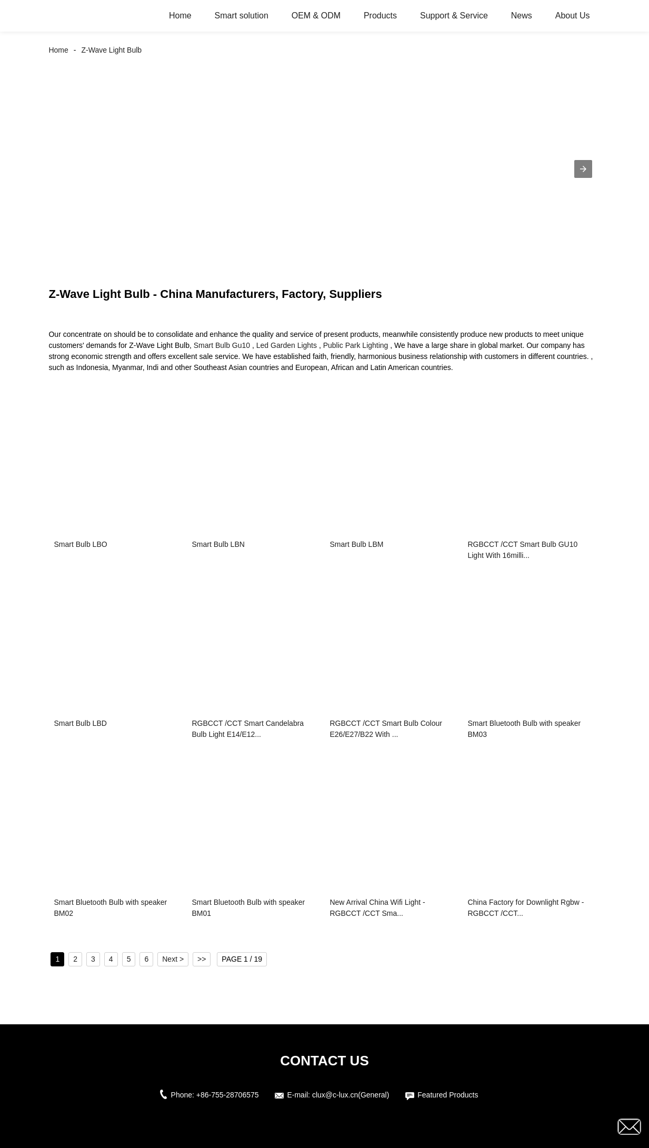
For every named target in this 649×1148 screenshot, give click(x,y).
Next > (173, 959)
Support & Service (454, 15)
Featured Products (447, 1095)
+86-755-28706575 (227, 1095)
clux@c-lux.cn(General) (350, 1095)
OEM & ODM (316, 15)
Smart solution (241, 15)
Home (180, 15)
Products (380, 15)
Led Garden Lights (286, 345)
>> (201, 959)
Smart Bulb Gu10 (222, 345)
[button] (583, 169)
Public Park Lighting (355, 345)
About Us (572, 15)
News (521, 15)
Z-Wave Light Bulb (112, 50)
